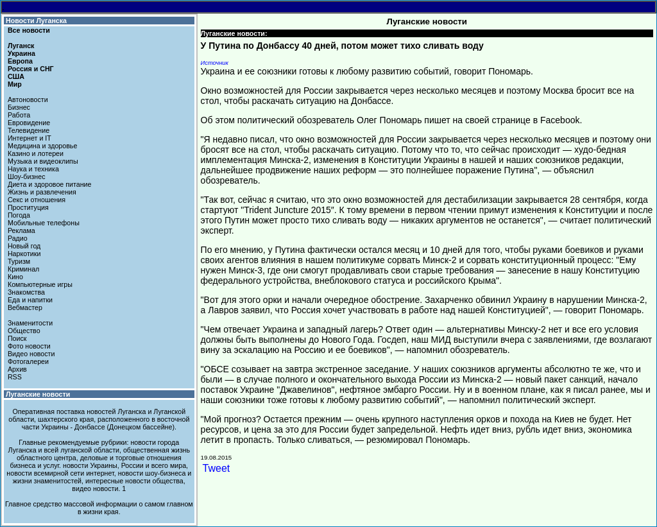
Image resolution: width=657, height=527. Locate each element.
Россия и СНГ (31, 69)
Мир (15, 84)
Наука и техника (33, 169)
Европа (20, 61)
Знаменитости (30, 323)
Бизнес (19, 107)
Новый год (24, 246)
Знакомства (26, 292)
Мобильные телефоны (44, 223)
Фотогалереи (28, 361)
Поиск (17, 338)
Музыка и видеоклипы (43, 161)
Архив (17, 369)
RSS (15, 377)
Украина (21, 53)
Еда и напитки (30, 300)
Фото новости (29, 346)
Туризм (19, 261)
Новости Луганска (36, 20)
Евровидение (29, 122)
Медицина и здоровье (42, 146)
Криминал (23, 269)
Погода (19, 215)
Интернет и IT (29, 138)
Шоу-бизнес (27, 176)
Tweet (216, 468)
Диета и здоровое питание (49, 184)
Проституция (28, 207)
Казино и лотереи (36, 153)
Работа (19, 115)
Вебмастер (25, 307)
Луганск (21, 45)
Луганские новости (38, 394)
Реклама (21, 230)
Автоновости (28, 99)
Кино (15, 277)
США (16, 76)
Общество (24, 330)
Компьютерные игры (40, 284)
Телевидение (28, 130)
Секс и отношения (36, 199)
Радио (18, 238)
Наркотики (24, 253)
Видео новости (31, 354)
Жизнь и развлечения (42, 192)
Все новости (29, 30)
